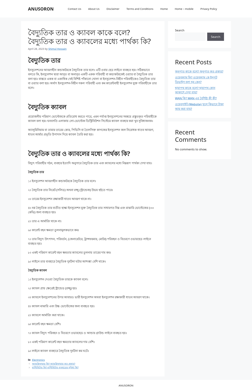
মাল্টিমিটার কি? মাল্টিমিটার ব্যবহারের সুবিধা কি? (55, 367)
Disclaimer (112, 9)
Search (179, 30)
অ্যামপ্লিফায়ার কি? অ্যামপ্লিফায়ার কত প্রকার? (53, 363)
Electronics (38, 360)
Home (164, 9)
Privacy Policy (208, 9)
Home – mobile (184, 9)
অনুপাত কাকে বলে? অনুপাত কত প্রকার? (199, 71)
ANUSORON (41, 9)
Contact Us (74, 9)
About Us (94, 9)
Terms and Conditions (140, 9)
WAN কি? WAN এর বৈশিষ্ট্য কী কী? (196, 98)
